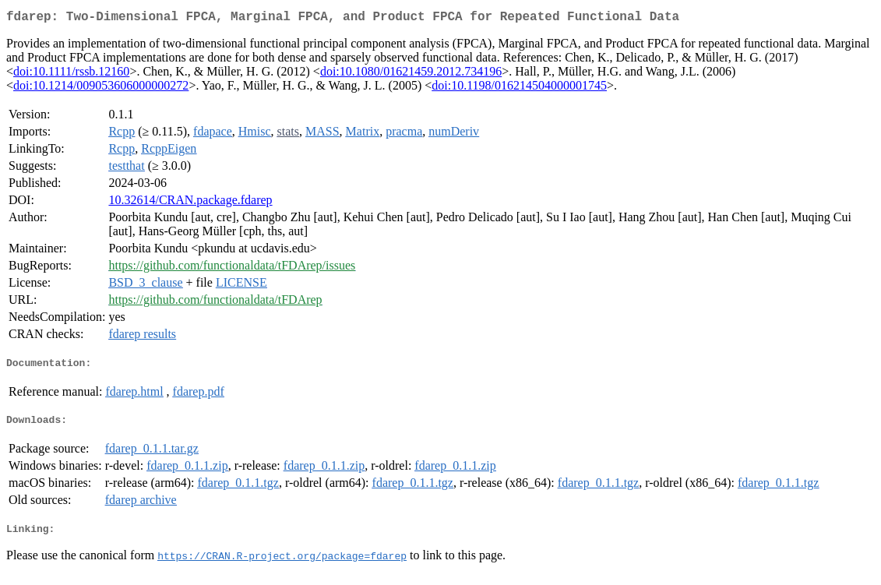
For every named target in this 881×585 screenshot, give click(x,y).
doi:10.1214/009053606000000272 (101, 88)
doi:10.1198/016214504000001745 (519, 88)
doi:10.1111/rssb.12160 (71, 74)
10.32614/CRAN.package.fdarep (190, 203)
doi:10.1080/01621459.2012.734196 (411, 74)
